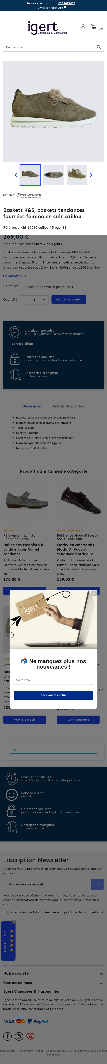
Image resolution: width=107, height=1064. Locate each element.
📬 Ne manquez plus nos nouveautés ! (53, 546)
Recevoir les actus (53, 578)
